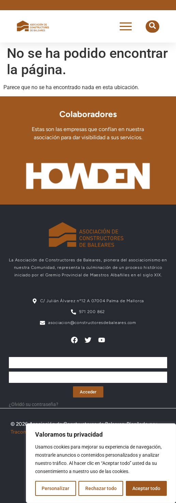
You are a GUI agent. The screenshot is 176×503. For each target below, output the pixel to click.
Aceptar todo (146, 488)
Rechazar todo (100, 488)
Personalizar (55, 488)
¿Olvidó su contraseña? (33, 404)
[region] (101, 463)
